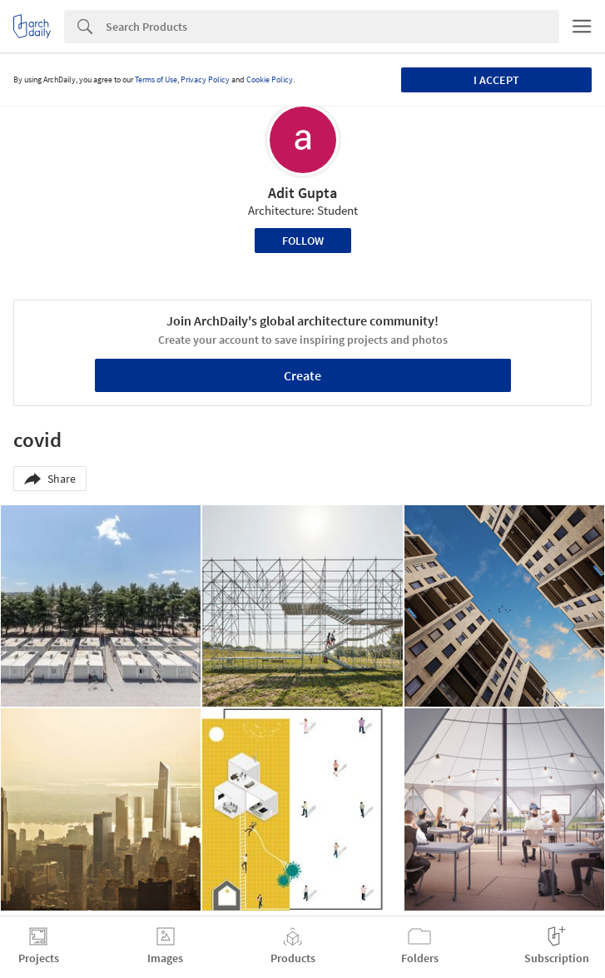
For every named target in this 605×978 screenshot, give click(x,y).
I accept (496, 79)
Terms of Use (156, 79)
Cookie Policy (269, 79)
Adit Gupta (302, 192)
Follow (303, 240)
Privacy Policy (205, 79)
